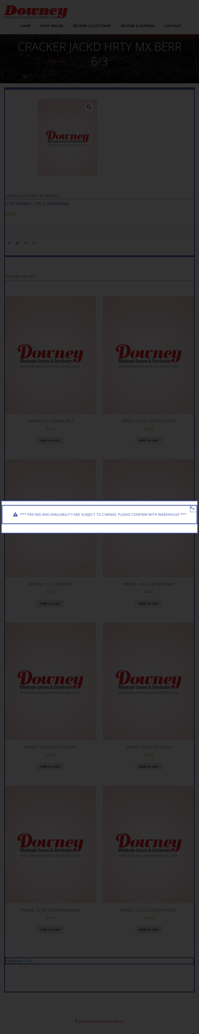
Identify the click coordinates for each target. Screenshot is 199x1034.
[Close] (191, 507)
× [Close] (193, 509)
